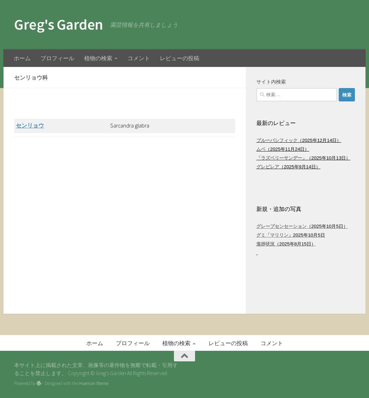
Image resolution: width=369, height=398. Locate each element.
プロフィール (57, 58)
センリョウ (30, 125)
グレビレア (267, 166)
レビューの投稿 (179, 58)
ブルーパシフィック (277, 140)
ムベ (260, 149)
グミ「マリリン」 (274, 235)
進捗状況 (265, 244)
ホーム (22, 58)
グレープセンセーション (281, 226)
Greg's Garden (58, 24)
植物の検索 (98, 58)
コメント (138, 58)
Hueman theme (93, 383)
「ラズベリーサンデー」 (281, 158)
